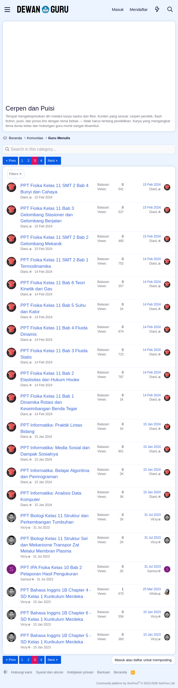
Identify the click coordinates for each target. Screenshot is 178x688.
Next (51, 160)
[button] (5, 671)
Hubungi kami (21, 672)
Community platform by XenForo (135, 683)
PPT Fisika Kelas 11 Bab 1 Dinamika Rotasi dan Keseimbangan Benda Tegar (48, 402)
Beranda (120, 672)
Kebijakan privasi (80, 672)
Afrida (155, 593)
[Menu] (7, 9)
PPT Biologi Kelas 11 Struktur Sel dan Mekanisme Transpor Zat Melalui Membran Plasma (54, 545)
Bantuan (103, 672)
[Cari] (170, 9)
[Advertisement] (89, 64)
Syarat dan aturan (49, 672)
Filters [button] (13, 174)
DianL (26, 197)
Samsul (27, 579)
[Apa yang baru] (157, 9)
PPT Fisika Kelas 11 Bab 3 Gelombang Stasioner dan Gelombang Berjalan (47, 214)
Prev (12, 160)
